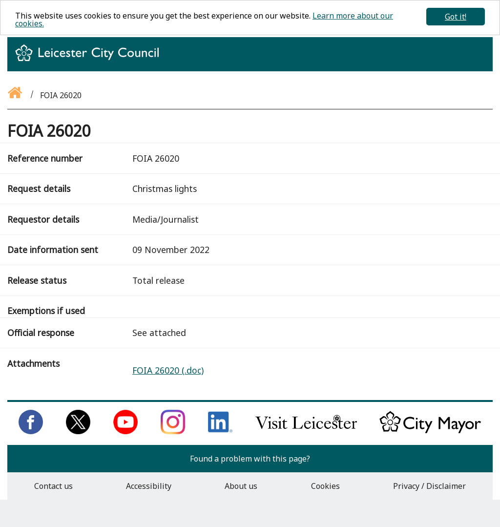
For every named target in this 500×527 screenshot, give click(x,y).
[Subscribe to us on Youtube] (125, 431)
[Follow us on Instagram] (173, 431)
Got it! (455, 16)
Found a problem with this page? (250, 458)
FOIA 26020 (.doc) (168, 370)
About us (241, 486)
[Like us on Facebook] (31, 431)
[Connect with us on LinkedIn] (220, 431)
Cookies (325, 486)
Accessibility (148, 486)
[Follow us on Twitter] (78, 431)
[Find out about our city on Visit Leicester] (306, 431)
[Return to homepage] (90, 61)
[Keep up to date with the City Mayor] (430, 431)
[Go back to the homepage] (15, 95)
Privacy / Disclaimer (429, 486)
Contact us (53, 486)
